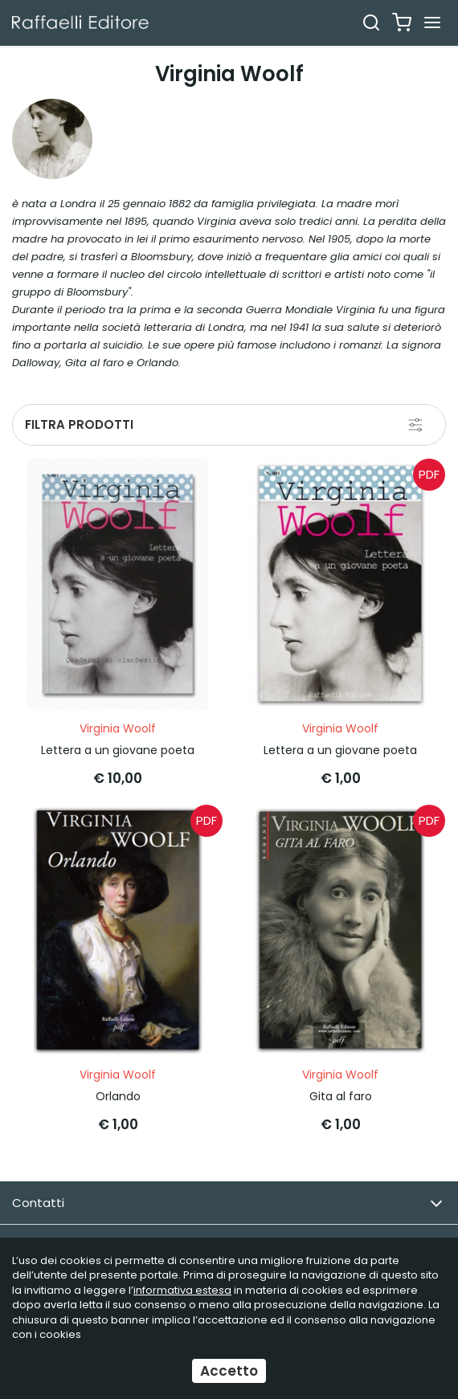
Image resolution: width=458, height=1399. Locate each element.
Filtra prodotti (79, 424)
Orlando (118, 1096)
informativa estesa (182, 1290)
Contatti (227, 1203)
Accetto (229, 1371)
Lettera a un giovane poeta (117, 750)
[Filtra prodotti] (415, 424)
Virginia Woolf (118, 728)
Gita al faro (340, 1096)
